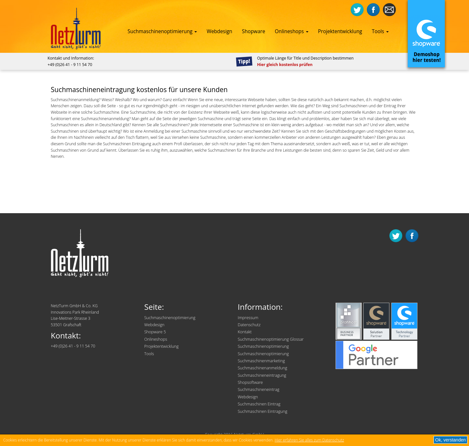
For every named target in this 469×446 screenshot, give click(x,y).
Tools (380, 31)
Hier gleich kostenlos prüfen (285, 64)
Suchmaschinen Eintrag (259, 404)
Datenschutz (249, 324)
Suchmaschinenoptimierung (162, 31)
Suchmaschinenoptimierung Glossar (271, 339)
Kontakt (245, 332)
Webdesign (219, 31)
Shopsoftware (250, 382)
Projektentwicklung (340, 31)
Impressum (248, 317)
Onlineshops (291, 31)
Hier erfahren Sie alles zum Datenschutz (309, 440)
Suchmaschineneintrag (258, 389)
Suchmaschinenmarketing (261, 361)
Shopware (253, 31)
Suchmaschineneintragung (262, 375)
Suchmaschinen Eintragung (263, 411)
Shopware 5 (155, 332)
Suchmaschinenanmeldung (262, 368)
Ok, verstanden (450, 439)
